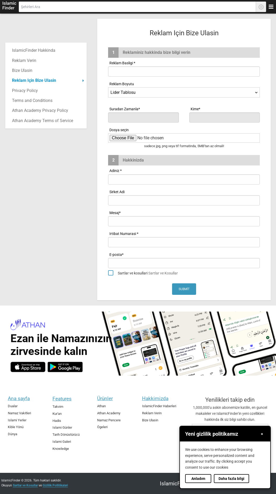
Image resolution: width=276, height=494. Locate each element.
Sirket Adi (117, 192)
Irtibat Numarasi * (123, 234)
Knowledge (60, 449)
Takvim (57, 407)
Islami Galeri (61, 442)
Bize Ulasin (22, 70)
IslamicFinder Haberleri (159, 406)
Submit (184, 289)
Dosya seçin (119, 130)
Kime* (195, 109)
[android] (65, 367)
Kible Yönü (16, 427)
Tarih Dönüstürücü (66, 434)
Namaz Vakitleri (19, 413)
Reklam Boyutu (121, 84)
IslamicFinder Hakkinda (33, 50)
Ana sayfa (19, 398)
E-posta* (116, 254)
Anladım (198, 478)
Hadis (56, 421)
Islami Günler (62, 427)
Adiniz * (115, 171)
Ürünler (105, 398)
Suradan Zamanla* (124, 109)
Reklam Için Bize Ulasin (34, 80)
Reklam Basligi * (122, 63)
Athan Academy (108, 413)
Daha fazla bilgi (231, 478)
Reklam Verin (24, 60)
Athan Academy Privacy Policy (40, 110)
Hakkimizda (155, 398)
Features (62, 399)
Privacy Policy (25, 90)
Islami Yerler (17, 420)
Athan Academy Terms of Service (42, 120)
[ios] (27, 367)
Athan (101, 406)
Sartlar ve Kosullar (163, 273)
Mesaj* (115, 213)
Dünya (12, 434)
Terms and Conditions (32, 100)
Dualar (12, 406)
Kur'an (57, 414)
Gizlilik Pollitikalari (55, 485)
